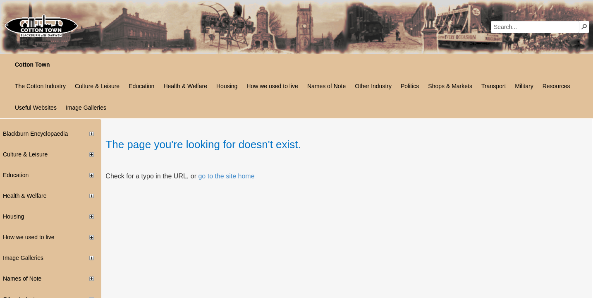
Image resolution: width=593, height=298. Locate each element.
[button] (584, 26)
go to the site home (226, 176)
